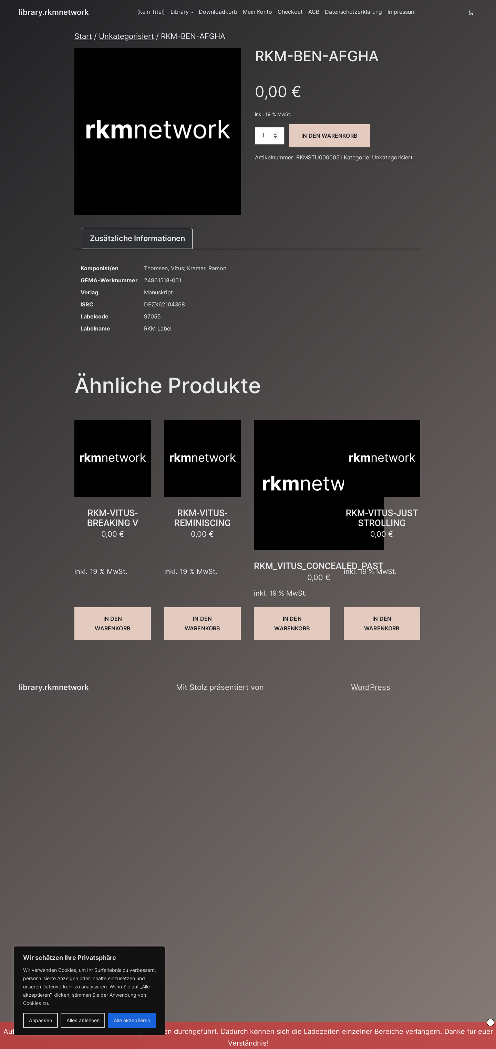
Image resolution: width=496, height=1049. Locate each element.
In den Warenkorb (329, 135)
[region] (89, 990)
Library (179, 12)
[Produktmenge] (270, 136)
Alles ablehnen (83, 1020)
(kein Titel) (151, 12)
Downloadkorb (218, 12)
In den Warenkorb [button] (112, 623)
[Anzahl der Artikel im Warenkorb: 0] (470, 12)
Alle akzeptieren (132, 1020)
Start (83, 36)
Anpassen (40, 1020)
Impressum (402, 12)
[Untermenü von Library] (191, 12)
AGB (313, 12)
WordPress (370, 687)
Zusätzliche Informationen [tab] (137, 238)
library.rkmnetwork (54, 12)
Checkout (290, 12)
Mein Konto (257, 12)
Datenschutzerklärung (353, 12)
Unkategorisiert (126, 36)
